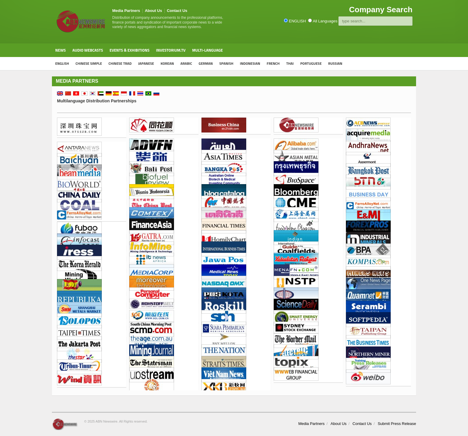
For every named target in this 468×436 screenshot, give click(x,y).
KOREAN (167, 63)
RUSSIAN (335, 63)
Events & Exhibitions (130, 50)
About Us (153, 10)
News (60, 50)
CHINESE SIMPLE (89, 63)
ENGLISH (62, 63)
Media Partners (126, 10)
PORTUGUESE (311, 63)
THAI (290, 63)
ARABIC (186, 63)
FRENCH (273, 63)
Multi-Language (207, 50)
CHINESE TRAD (120, 63)
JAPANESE (146, 63)
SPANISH (226, 63)
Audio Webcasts (87, 50)
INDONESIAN (250, 63)
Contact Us (177, 10)
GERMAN (206, 63)
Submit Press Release (397, 423)
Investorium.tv (171, 50)
